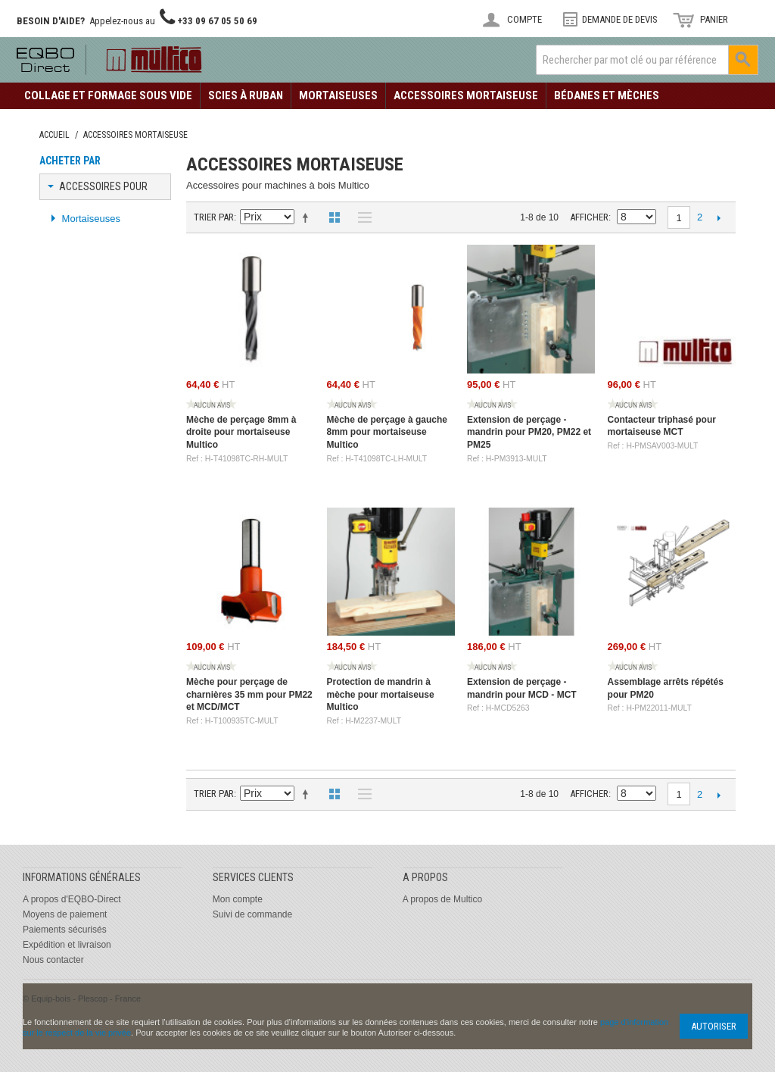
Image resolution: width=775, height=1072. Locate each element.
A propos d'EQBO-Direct (72, 899)
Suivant (718, 217)
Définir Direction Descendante (308, 217)
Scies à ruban (245, 95)
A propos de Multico (442, 899)
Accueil (54, 135)
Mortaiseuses (338, 95)
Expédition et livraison (67, 944)
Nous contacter (53, 960)
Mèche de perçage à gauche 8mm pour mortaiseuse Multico (387, 432)
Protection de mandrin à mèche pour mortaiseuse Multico (380, 695)
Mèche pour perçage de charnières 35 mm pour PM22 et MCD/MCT (249, 695)
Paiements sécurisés (65, 929)
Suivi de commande (252, 914)
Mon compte (238, 899)
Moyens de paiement (65, 914)
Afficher (589, 217)
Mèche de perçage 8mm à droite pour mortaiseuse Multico (241, 432)
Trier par (214, 217)
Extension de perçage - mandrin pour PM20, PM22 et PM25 (529, 432)
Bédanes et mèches (606, 95)
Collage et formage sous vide (108, 95)
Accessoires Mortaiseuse (466, 95)
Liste (361, 217)
